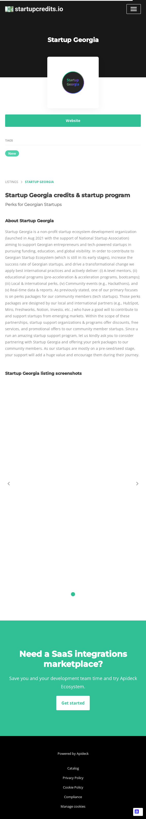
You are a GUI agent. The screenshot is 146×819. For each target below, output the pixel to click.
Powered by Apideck (73, 753)
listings (11, 182)
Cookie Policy (73, 787)
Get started (73, 703)
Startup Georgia (39, 182)
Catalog (73, 768)
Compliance (73, 797)
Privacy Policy (73, 777)
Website (73, 120)
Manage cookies (73, 806)
